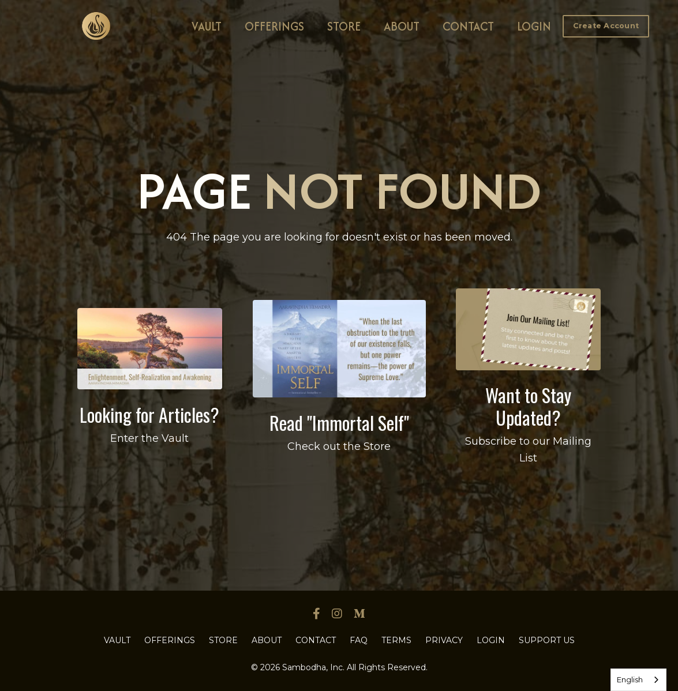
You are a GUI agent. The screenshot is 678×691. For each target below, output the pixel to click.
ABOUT (401, 26)
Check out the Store (339, 446)
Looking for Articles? (149, 414)
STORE (344, 26)
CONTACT (468, 26)
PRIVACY (444, 640)
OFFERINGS (274, 26)
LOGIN (534, 26)
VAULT (207, 26)
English (630, 679)
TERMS (396, 640)
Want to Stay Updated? (528, 405)
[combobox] (638, 680)
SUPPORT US (547, 640)
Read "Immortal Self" (339, 422)
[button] (606, 25)
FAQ (359, 640)
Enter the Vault (149, 438)
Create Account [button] (606, 25)
